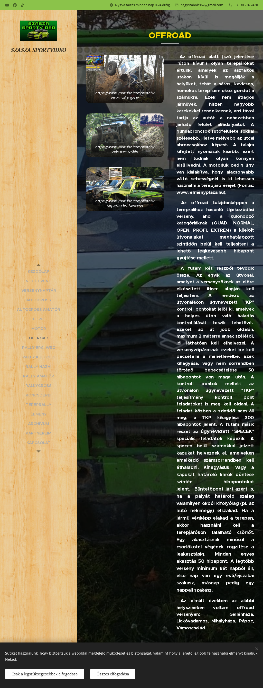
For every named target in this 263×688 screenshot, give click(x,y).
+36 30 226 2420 (246, 5)
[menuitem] (39, 271)
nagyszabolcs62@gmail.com (202, 5)
